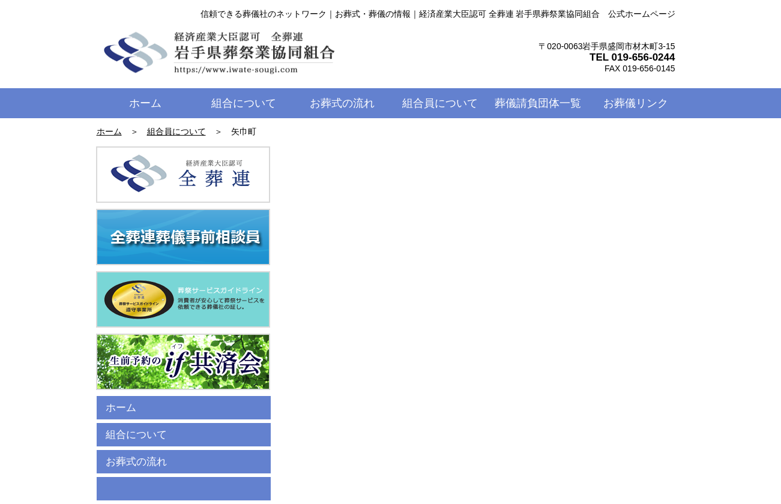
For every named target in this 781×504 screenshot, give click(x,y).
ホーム (109, 131)
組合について (136, 434)
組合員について (176, 131)
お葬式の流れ (136, 461)
